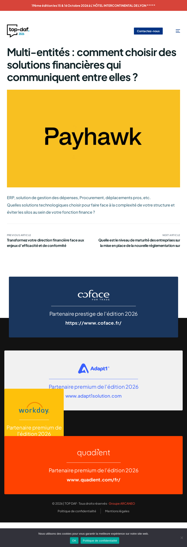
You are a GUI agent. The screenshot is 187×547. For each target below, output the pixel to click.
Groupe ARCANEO (122, 503)
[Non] (181, 537)
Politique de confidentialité (100, 540)
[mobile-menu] (175, 31)
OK (74, 540)
